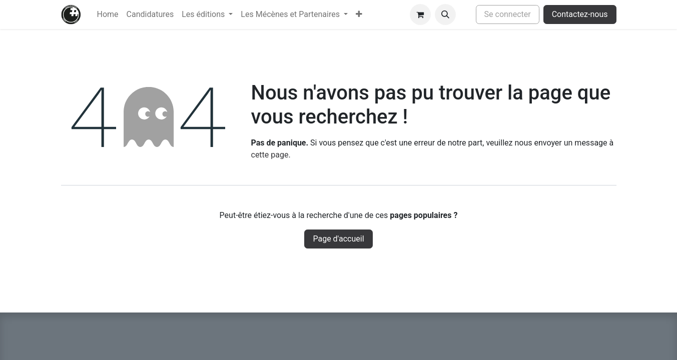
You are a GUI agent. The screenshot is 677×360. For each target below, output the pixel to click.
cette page (270, 155)
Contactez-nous (580, 14)
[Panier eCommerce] (420, 14)
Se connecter (507, 14)
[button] (445, 14)
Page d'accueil (338, 239)
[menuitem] (108, 14)
